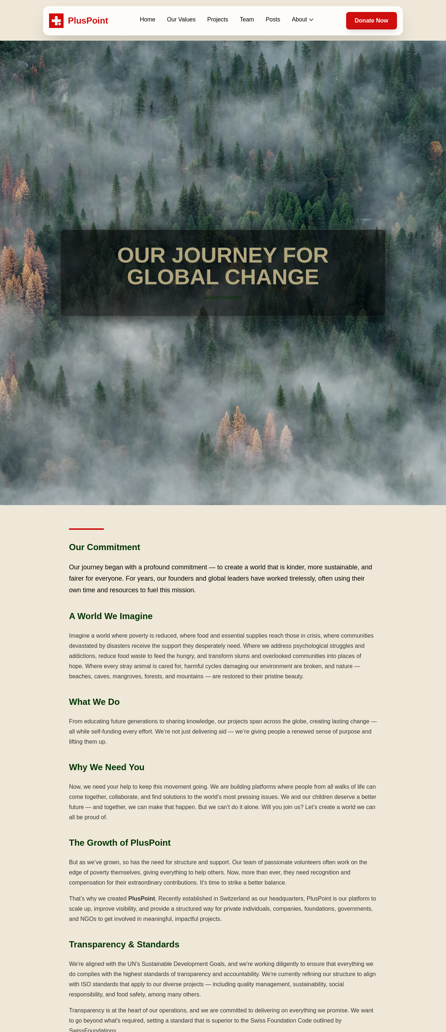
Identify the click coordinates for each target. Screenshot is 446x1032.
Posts (272, 19)
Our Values (181, 19)
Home (147, 19)
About (303, 19)
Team (247, 19)
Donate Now (371, 20)
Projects (217, 19)
